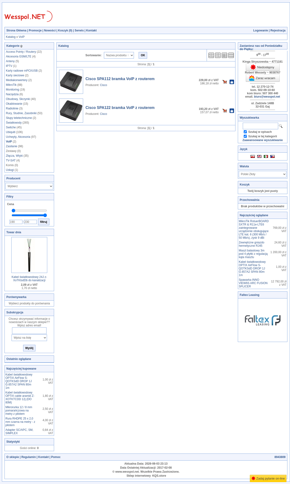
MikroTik (11, 84)
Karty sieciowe (15, 75)
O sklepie (12, 457)
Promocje (35, 30)
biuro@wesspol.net (267, 96)
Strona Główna (16, 30)
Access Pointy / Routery (21, 51)
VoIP (22, 37)
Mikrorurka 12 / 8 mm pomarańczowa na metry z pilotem (18, 410)
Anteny (10, 61)
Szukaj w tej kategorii (262, 136)
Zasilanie (11, 146)
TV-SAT (11, 160)
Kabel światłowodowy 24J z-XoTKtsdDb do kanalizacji (29, 278)
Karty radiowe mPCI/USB (22, 70)
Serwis (79, 30)
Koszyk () (65, 30)
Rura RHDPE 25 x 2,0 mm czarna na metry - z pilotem (20, 422)
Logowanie (260, 30)
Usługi (10, 170)
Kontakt (91, 30)
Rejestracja (278, 30)
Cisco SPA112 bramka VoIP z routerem (120, 79)
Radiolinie (12, 108)
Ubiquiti (10, 132)
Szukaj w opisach (260, 132)
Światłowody (14, 122)
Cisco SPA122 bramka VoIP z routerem (120, 108)
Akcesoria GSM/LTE (18, 56)
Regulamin (28, 457)
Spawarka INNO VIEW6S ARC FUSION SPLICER (253, 283)
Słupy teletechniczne (19, 118)
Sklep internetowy (139, 475)
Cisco (103, 85)
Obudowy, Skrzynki (18, 99)
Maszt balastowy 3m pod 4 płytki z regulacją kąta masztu (253, 254)
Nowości (49, 30)
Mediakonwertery (16, 80)
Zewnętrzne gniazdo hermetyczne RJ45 (251, 244)
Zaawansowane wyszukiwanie (263, 140)
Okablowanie (14, 103)
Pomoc (55, 457)
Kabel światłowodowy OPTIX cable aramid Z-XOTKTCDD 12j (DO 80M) (19, 397)
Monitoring (12, 89)
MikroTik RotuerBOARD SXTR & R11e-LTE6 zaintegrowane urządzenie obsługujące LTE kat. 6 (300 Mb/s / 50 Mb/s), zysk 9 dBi (254, 229)
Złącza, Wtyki (14, 155)
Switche (11, 127)
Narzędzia (12, 94)
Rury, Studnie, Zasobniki (21, 113)
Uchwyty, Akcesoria (18, 136)
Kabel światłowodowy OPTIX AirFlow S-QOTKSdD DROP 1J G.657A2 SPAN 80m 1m (18, 381)
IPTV (9, 66)
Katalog (11, 37)
